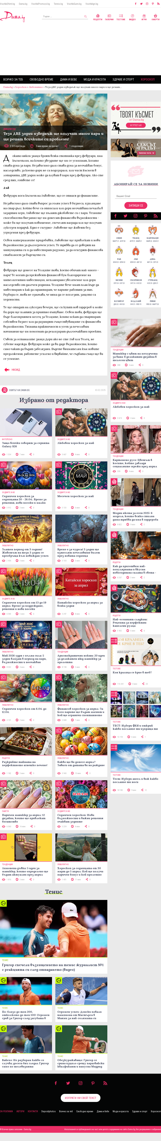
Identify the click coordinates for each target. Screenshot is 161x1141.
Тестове (120, 17)
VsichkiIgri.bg (92, 4)
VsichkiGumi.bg (74, 4)
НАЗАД (11, 369)
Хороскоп (148, 79)
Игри (144, 17)
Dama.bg (23, 4)
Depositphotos (48, 1111)
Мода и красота (95, 79)
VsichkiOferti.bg (7, 4)
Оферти (155, 17)
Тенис (53, 891)
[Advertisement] (80, 50)
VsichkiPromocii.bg (40, 4)
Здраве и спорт (123, 79)
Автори (20, 1111)
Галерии (109, 17)
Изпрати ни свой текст (80, 1098)
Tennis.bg (58, 4)
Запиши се (136, 205)
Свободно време (41, 79)
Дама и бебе (68, 79)
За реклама (6, 1111)
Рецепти (97, 17)
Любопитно (36, 87)
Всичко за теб (13, 79)
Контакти (33, 1111)
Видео (132, 17)
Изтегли (136, 125)
